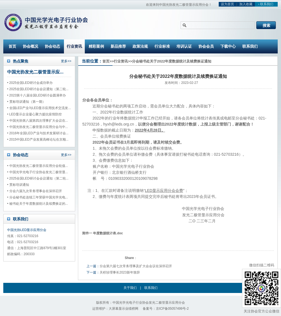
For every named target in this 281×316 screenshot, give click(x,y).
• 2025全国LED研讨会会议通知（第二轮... (38, 89)
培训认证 (184, 46)
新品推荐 (118, 46)
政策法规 (140, 46)
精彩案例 (96, 46)
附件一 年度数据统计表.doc (102, 233)
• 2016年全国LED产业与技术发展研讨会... (38, 133)
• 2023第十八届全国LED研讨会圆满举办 (36, 95)
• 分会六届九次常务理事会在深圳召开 (34, 191)
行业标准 (162, 46)
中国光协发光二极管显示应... (35, 72)
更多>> (66, 61)
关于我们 (130, 288)
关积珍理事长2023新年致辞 (120, 272)
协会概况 (30, 46)
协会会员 (206, 46)
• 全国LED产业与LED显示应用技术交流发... (39, 108)
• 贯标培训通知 (18, 185)
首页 (12, 46)
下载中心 (228, 46)
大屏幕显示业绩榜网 (123, 309)
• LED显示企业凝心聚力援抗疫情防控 (34, 114)
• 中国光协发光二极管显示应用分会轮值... (37, 166)
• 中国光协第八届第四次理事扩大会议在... (37, 121)
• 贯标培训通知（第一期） (26, 102)
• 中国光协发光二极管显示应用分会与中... (37, 127)
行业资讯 (74, 46)
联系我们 (265, 4)
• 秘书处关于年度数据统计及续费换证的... (37, 204)
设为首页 (227, 4)
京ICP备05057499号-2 (172, 309)
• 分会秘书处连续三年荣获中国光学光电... (37, 197)
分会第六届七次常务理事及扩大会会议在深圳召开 (136, 266)
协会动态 (52, 46)
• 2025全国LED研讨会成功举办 (30, 83)
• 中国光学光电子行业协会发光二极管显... (37, 172)
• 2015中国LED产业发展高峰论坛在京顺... (38, 139)
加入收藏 (245, 4)
